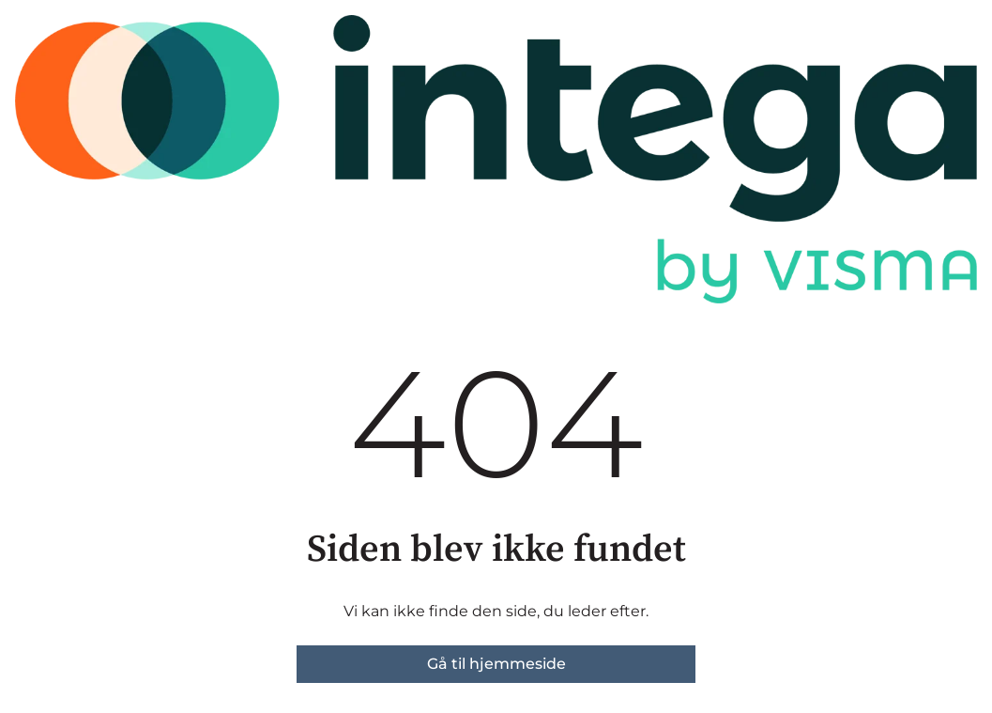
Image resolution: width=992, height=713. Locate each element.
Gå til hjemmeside (496, 664)
